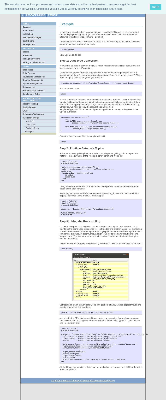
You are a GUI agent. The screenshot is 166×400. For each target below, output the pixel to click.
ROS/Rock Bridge (35, 15)
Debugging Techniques (33, 114)
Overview (27, 27)
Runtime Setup (32, 128)
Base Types (28, 70)
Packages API (29, 44)
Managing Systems (31, 59)
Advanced (27, 55)
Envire (26, 111)
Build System (29, 73)
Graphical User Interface (34, 90)
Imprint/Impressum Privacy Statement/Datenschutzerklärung (83, 397)
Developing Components (34, 77)
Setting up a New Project (34, 62)
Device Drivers (29, 107)
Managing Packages (32, 37)
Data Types (31, 125)
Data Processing (30, 104)
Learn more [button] (116, 8)
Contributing (28, 41)
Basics (26, 52)
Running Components (33, 80)
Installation (28, 34)
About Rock (28, 30)
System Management (32, 83)
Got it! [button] (155, 7)
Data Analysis (29, 87)
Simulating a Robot (31, 94)
